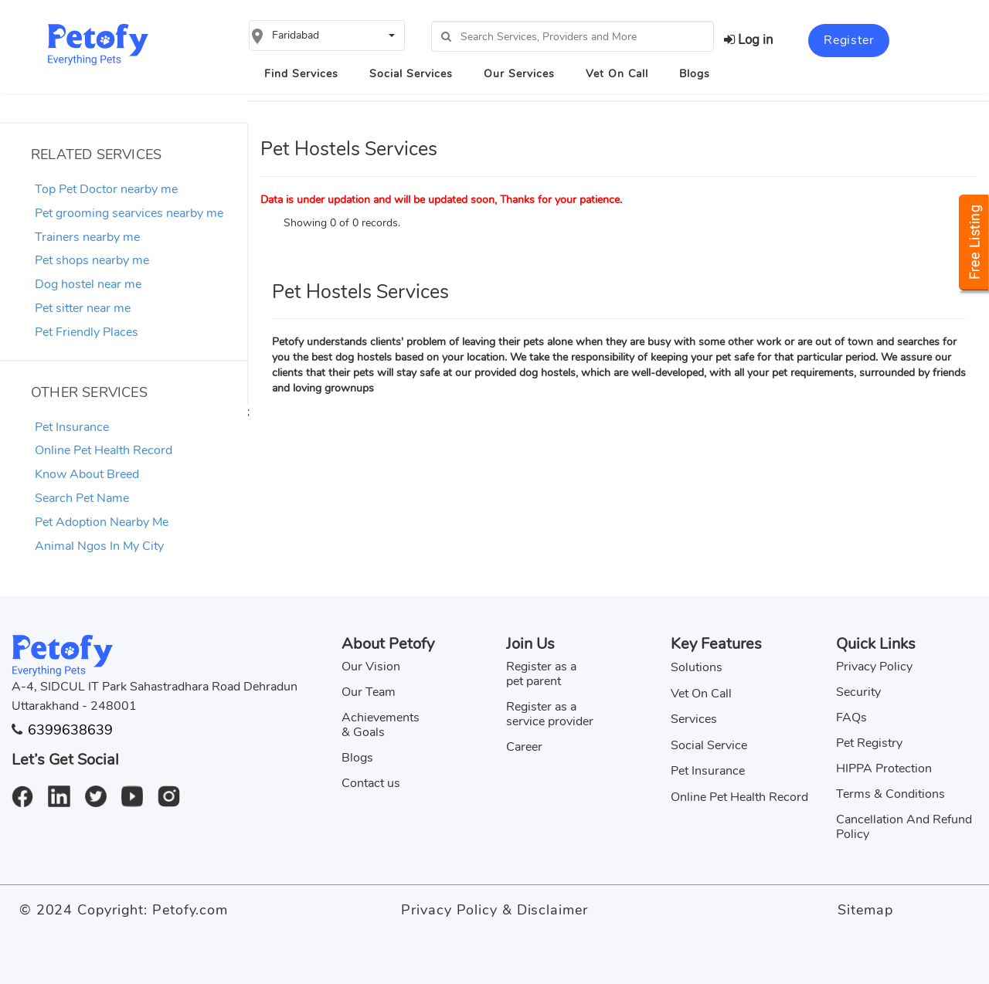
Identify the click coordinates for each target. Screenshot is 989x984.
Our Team (369, 692)
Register (849, 40)
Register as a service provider (549, 714)
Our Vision (371, 666)
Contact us (371, 783)
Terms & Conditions (890, 794)
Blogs (694, 73)
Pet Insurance (72, 427)
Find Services (301, 73)
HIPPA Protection (884, 768)
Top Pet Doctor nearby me (106, 189)
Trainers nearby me (87, 237)
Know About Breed (87, 474)
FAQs (851, 717)
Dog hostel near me (88, 284)
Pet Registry (869, 743)
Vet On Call (617, 73)
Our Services (519, 73)
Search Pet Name (82, 498)
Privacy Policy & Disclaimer (494, 910)
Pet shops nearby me (92, 260)
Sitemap (865, 910)
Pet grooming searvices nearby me (129, 213)
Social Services (411, 73)
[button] (327, 35)
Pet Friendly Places (86, 332)
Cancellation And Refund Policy (904, 827)
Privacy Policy (874, 666)
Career (524, 746)
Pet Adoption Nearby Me (101, 522)
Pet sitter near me (83, 308)
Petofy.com (190, 910)
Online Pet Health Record (103, 450)
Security (858, 692)
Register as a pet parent (541, 674)
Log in (748, 40)
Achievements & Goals (381, 725)
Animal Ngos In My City (99, 546)
